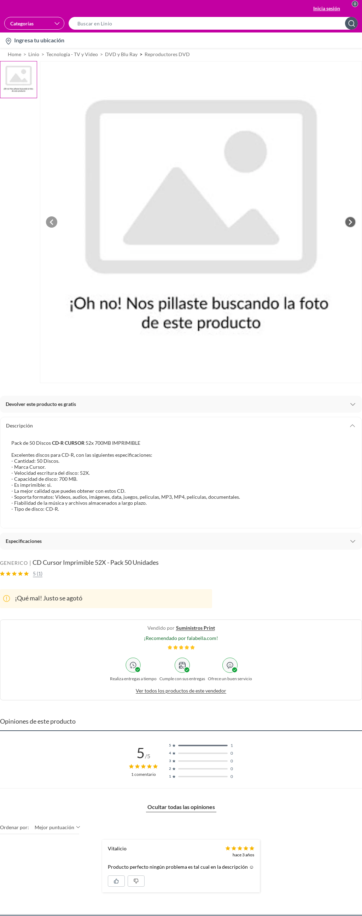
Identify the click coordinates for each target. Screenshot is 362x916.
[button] (215, 23)
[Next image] (350, 222)
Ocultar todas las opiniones (181, 806)
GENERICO (14, 563)
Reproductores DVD (167, 54)
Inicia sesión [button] (326, 8)
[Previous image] (51, 222)
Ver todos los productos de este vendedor (181, 691)
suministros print (195, 628)
